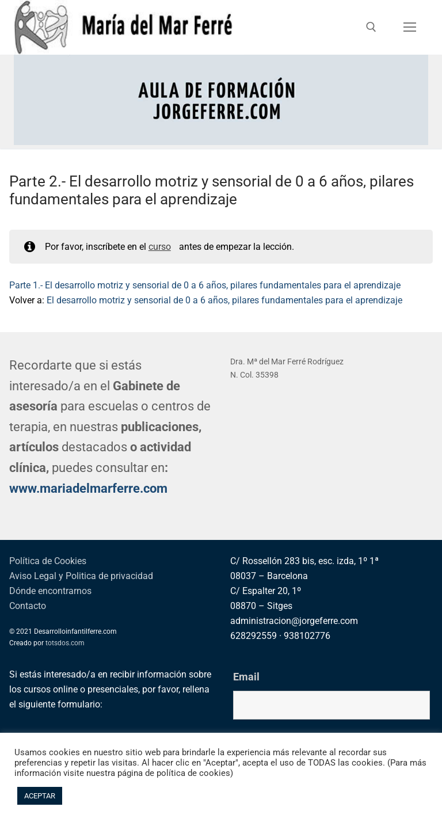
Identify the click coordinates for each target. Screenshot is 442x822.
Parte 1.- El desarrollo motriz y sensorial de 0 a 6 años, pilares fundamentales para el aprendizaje (205, 285)
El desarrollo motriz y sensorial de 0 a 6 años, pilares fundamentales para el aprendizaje (224, 300)
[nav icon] (409, 28)
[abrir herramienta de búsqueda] (371, 27)
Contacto (27, 605)
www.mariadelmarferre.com (88, 488)
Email (246, 677)
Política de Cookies (47, 560)
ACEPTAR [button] (39, 795)
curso (159, 246)
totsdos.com (65, 643)
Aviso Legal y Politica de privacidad (81, 575)
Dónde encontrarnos (50, 590)
